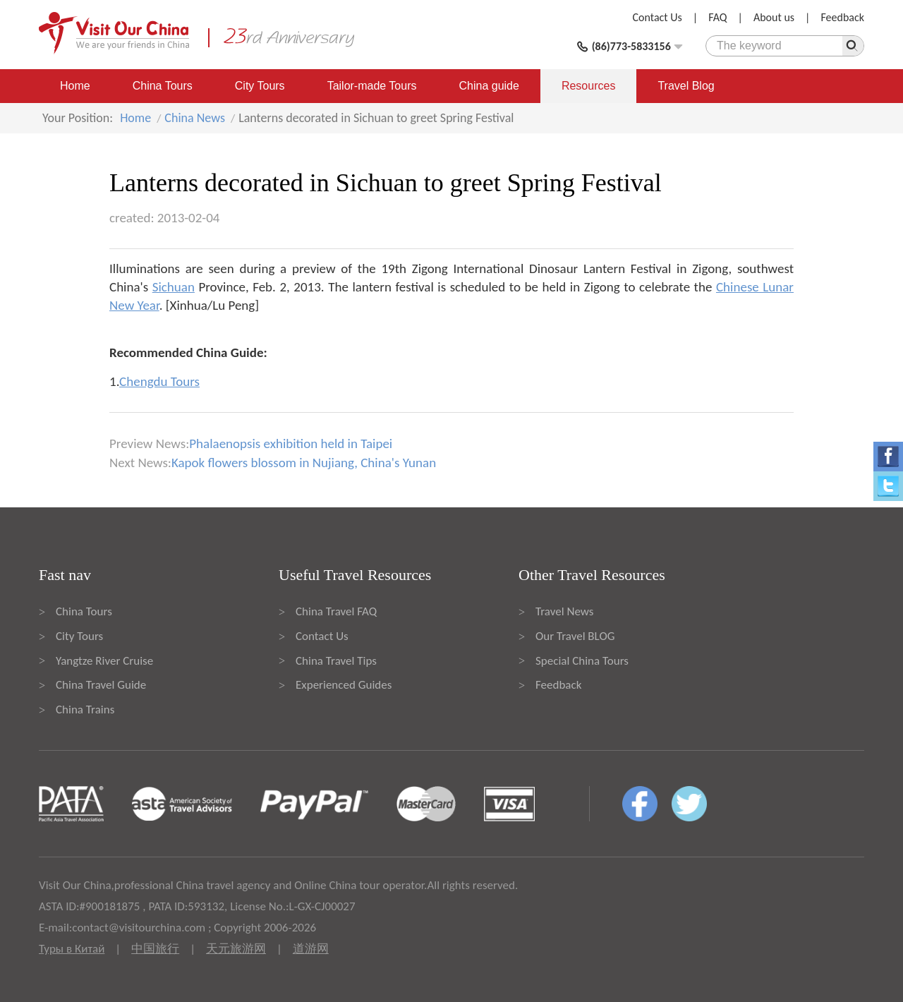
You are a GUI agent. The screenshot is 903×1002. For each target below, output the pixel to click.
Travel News (564, 611)
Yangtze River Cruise (104, 660)
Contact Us (657, 17)
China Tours (163, 86)
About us (773, 17)
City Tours (260, 86)
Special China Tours (582, 660)
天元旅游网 (236, 948)
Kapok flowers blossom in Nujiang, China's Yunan (303, 462)
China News (194, 118)
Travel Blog (685, 86)
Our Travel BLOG (574, 636)
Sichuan (173, 287)
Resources (588, 86)
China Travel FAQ (336, 611)
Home (75, 86)
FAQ (717, 17)
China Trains (85, 709)
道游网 (311, 948)
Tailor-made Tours (372, 86)
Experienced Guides (344, 684)
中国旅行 (155, 948)
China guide (489, 86)
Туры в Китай (71, 948)
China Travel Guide (101, 684)
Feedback (842, 17)
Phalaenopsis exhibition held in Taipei (290, 443)
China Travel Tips (336, 660)
